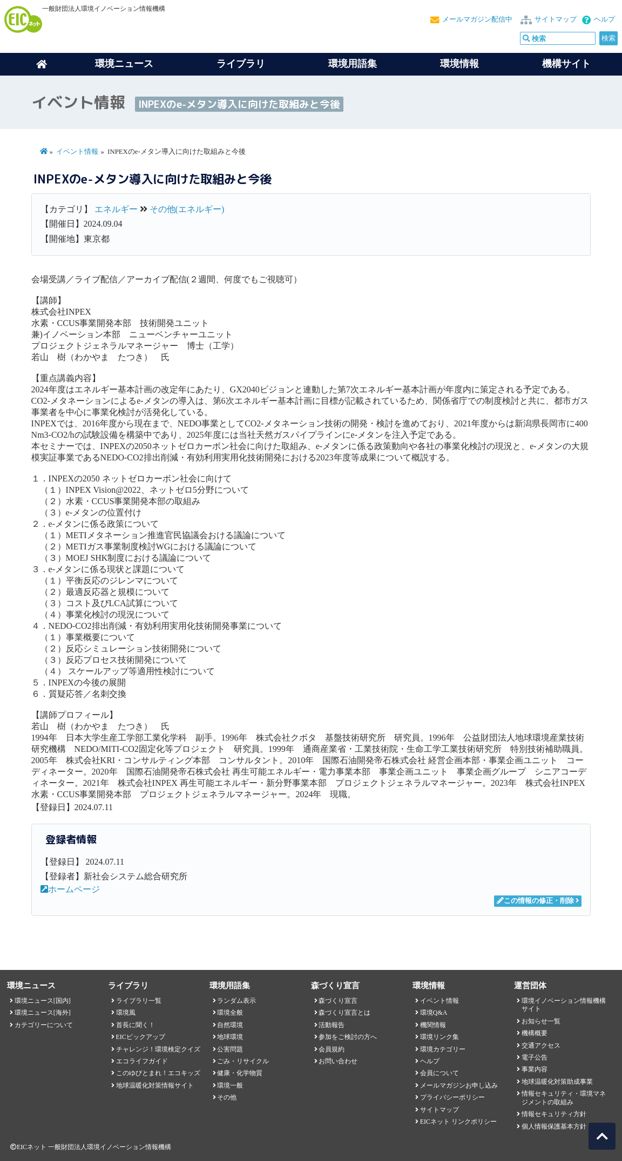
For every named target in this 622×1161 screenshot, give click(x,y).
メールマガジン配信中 (477, 19)
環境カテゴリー (442, 1049)
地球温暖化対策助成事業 (557, 1081)
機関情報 (433, 1025)
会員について (439, 1073)
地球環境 (230, 1037)
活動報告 (331, 1025)
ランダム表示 (236, 1000)
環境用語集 (352, 63)
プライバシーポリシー (452, 1097)
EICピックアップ (140, 1037)
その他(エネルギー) (187, 209)
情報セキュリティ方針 (554, 1114)
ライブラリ (241, 63)
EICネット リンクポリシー (458, 1121)
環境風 (126, 1012)
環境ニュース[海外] (43, 1012)
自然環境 (230, 1025)
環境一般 (230, 1085)
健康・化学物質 (239, 1073)
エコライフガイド (142, 1061)
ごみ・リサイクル (243, 1061)
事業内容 (534, 1069)
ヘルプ (604, 19)
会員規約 (331, 1049)
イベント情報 (77, 151)
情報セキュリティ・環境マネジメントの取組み (564, 1097)
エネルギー (116, 209)
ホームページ (70, 889)
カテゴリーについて (44, 1025)
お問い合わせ (338, 1061)
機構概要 (534, 1033)
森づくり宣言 (338, 1000)
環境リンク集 (439, 1037)
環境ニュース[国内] (43, 1000)
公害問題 (230, 1049)
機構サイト (566, 63)
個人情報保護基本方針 (554, 1126)
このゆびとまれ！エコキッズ (158, 1073)
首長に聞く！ (135, 1025)
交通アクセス (541, 1045)
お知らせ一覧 (541, 1021)
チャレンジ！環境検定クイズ (158, 1049)
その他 (226, 1097)
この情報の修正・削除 (535, 901)
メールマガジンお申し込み (459, 1085)
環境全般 (230, 1012)
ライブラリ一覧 (138, 1000)
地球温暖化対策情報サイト (155, 1085)
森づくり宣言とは (344, 1012)
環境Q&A (433, 1012)
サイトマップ (556, 19)
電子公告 (534, 1057)
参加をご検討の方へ (348, 1037)
